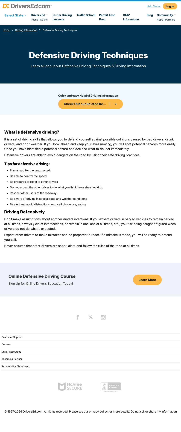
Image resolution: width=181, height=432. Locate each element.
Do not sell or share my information (154, 411)
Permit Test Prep (107, 17)
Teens (34, 19)
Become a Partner (11, 358)
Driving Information (26, 29)
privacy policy (98, 411)
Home (6, 29)
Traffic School (86, 15)
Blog (150, 15)
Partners (170, 19)
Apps (160, 19)
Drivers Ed (40, 15)
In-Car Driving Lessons (62, 17)
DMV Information (131, 17)
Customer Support (12, 337)
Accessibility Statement (15, 366)
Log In (170, 6)
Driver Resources (11, 351)
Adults (44, 19)
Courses (6, 344)
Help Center (154, 6)
